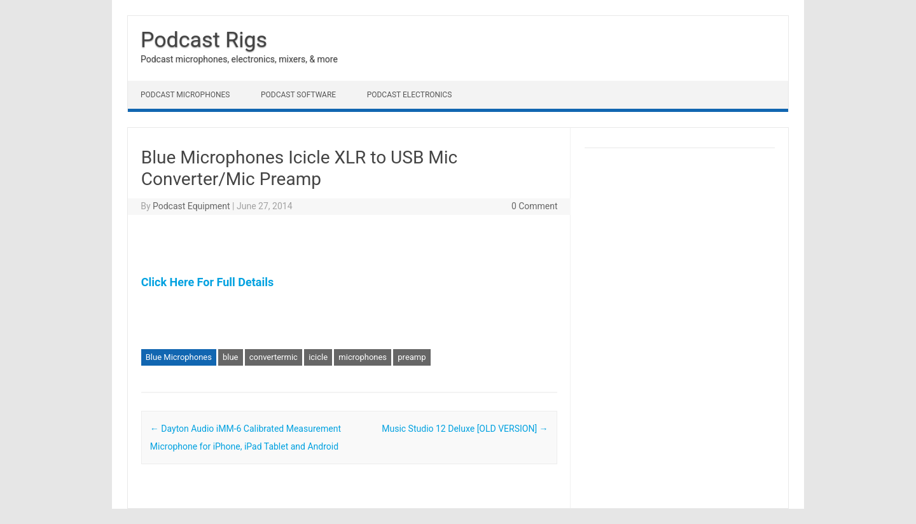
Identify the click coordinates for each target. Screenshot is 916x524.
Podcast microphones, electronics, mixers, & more (239, 59)
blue (231, 357)
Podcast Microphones (185, 94)
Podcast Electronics (409, 94)
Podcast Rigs (204, 39)
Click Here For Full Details (207, 282)
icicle (318, 357)
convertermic (273, 357)
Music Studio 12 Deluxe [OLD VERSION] (465, 429)
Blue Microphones (179, 357)
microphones (362, 357)
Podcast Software (298, 94)
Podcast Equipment (191, 206)
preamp (412, 357)
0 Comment (534, 206)
